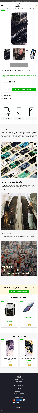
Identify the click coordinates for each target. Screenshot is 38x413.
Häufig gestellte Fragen (19, 390)
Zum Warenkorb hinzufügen (24, 86)
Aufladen (19, 385)
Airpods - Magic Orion (9, 317)
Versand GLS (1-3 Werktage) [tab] (19, 95)
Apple (13, 8)
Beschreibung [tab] (19, 93)
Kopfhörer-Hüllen (19, 382)
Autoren (19, 411)
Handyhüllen (9, 8)
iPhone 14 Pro (17, 8)
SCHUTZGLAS (19, 384)
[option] (7, 55)
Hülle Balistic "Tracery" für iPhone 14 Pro (28, 355)
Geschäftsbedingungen (19, 392)
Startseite (4, 8)
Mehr (8, 322)
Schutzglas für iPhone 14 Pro (28, 311)
